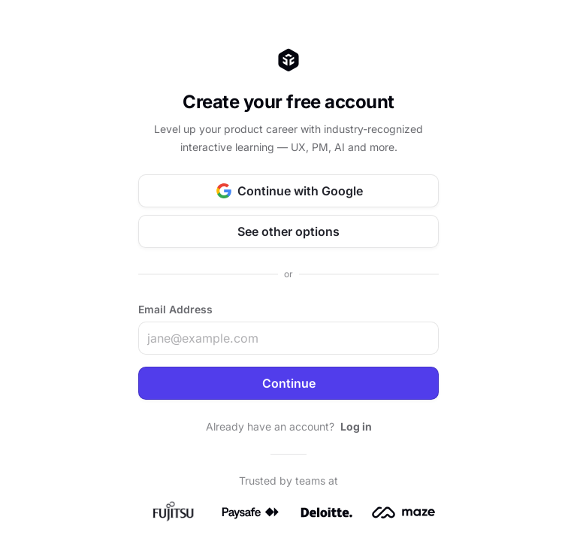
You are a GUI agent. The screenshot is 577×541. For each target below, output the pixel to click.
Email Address (175, 309)
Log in (356, 426)
